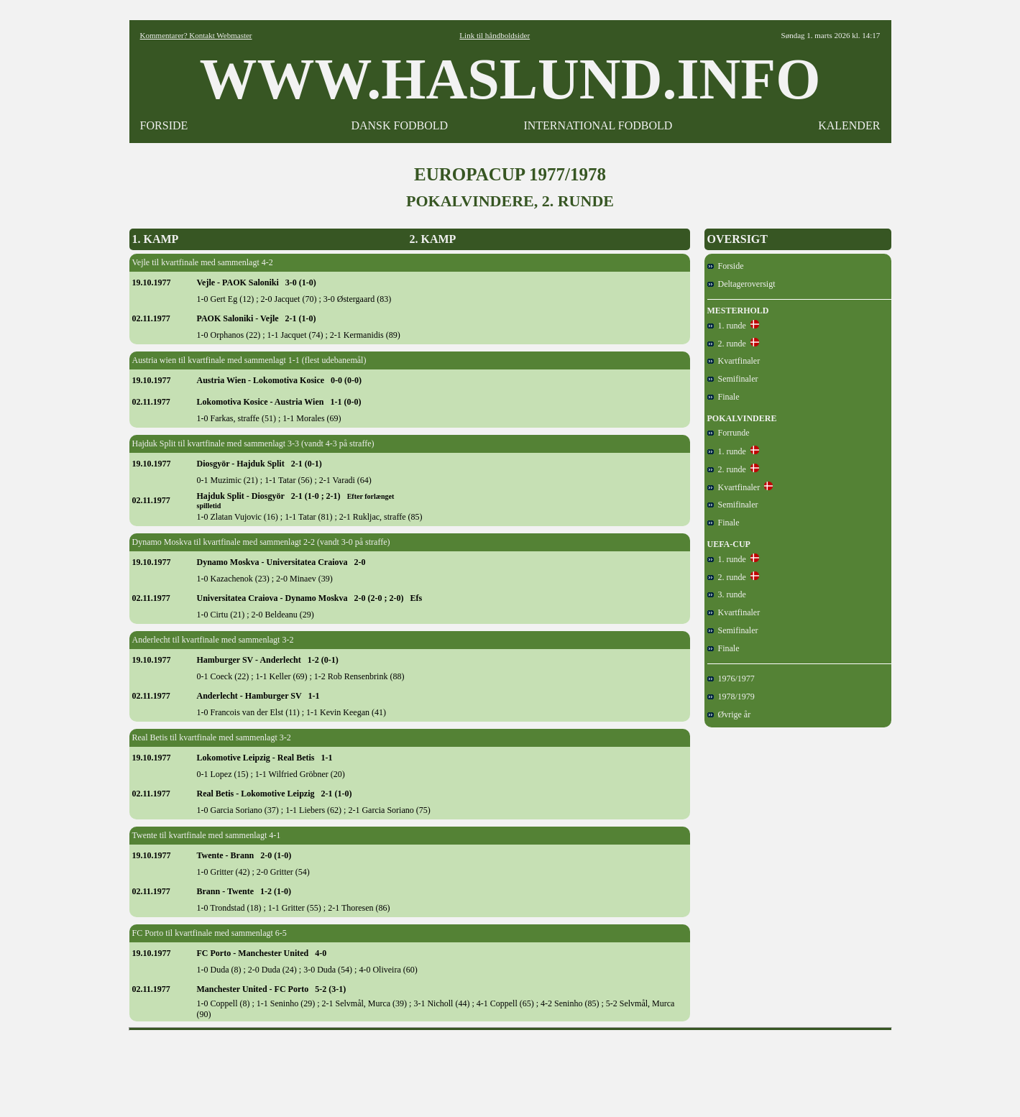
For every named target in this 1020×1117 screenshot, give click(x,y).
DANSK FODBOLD (399, 125)
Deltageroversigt (741, 284)
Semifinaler (732, 379)
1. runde (726, 326)
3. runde (726, 594)
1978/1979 (731, 696)
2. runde (726, 344)
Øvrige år (729, 714)
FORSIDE (164, 125)
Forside (725, 266)
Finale (723, 397)
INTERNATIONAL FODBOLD (597, 125)
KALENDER (849, 125)
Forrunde (728, 433)
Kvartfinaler (734, 361)
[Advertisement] (510, 1068)
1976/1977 (731, 679)
